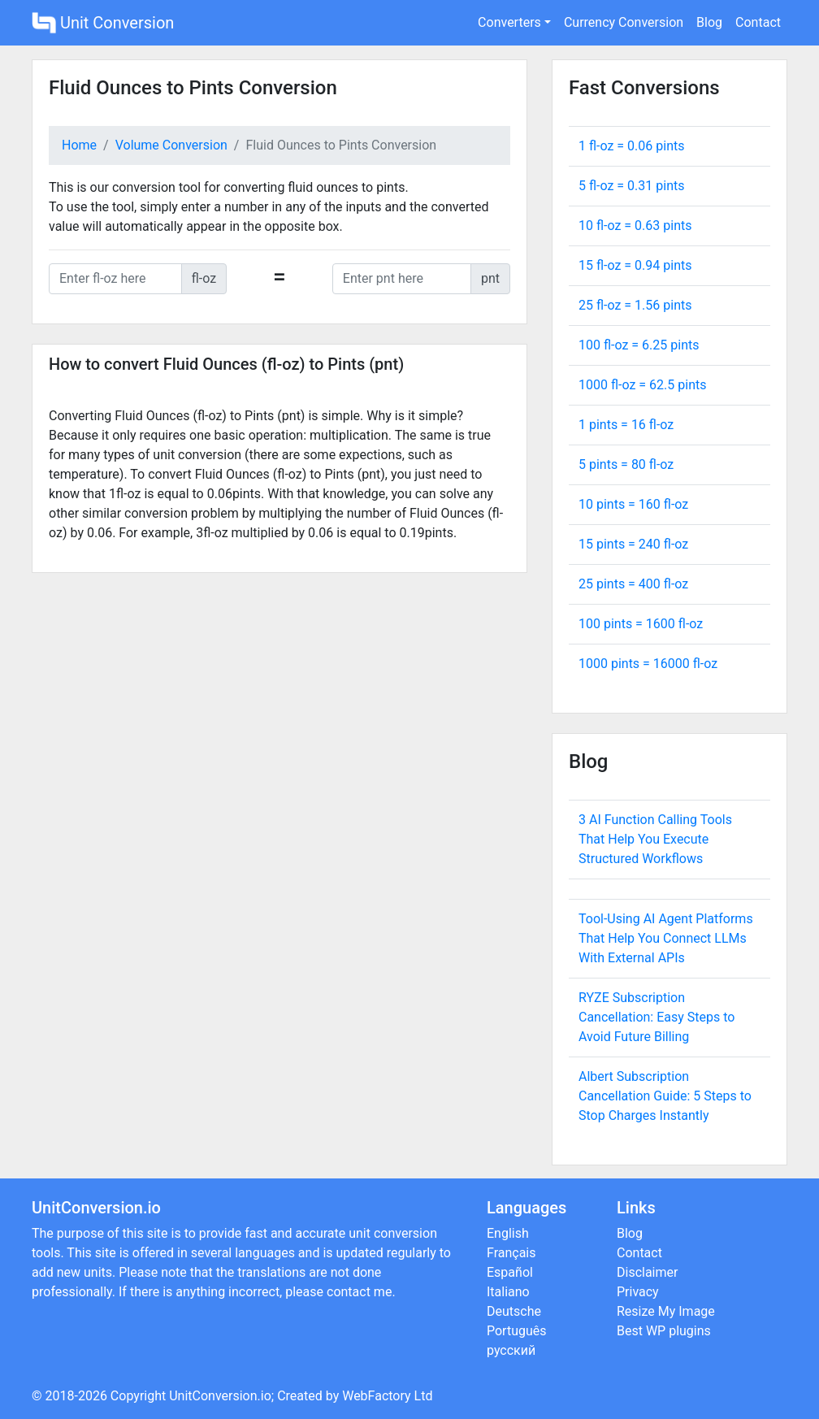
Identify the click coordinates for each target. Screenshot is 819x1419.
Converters (509, 22)
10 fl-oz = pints (635, 225)
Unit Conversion (103, 23)
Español (510, 1272)
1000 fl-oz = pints (642, 385)
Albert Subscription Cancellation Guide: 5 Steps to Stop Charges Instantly (665, 1096)
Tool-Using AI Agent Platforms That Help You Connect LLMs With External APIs (665, 938)
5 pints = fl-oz (626, 464)
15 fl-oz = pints (635, 265)
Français (511, 1253)
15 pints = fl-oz (633, 544)
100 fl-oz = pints (638, 345)
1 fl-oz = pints (631, 146)
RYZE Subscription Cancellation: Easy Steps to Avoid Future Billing (656, 1017)
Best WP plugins (664, 1331)
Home (79, 145)
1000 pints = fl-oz (647, 663)
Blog (709, 22)
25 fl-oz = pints (635, 305)
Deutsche (514, 1311)
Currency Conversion (623, 22)
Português (517, 1331)
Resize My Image (666, 1311)
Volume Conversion (171, 145)
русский (511, 1350)
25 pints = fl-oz (633, 584)
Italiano (508, 1292)
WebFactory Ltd (387, 1396)
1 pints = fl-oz (626, 424)
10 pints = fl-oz (633, 504)
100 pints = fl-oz (640, 623)
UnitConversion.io (220, 1396)
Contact (758, 22)
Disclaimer (647, 1272)
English (508, 1233)
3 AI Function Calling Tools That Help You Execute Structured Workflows (655, 839)
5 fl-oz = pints (631, 185)
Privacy (638, 1292)
